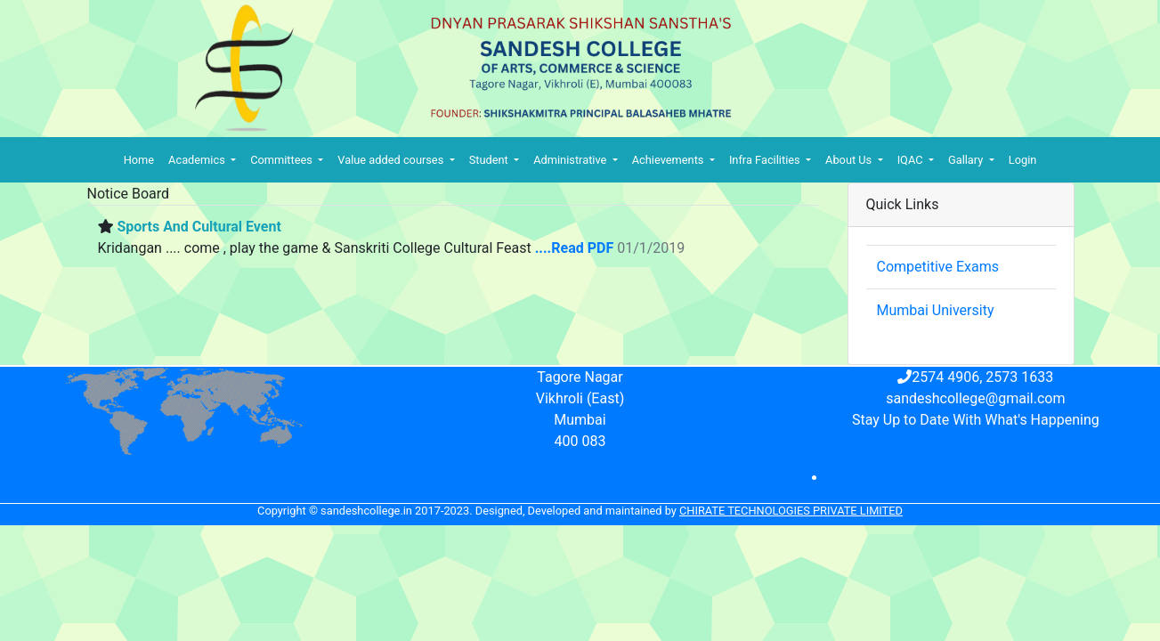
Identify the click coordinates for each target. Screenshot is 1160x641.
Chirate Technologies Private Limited (791, 510)
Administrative (571, 159)
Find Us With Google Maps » (184, 466)
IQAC (911, 159)
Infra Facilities (766, 159)
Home (139, 159)
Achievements (669, 159)
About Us (849, 159)
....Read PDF (574, 247)
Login (1023, 159)
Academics (198, 159)
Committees (282, 159)
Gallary (967, 159)
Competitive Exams (938, 266)
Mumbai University (935, 310)
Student (490, 159)
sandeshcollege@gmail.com (975, 398)
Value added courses (391, 159)
